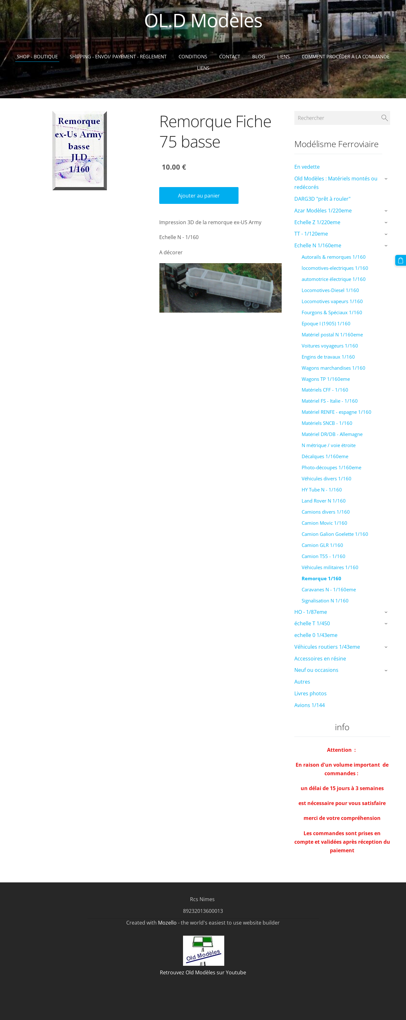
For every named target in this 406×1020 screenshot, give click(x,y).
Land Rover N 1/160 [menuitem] (324, 500)
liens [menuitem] (203, 68)
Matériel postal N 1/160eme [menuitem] (332, 334)
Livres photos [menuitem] (310, 693)
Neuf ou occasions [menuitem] (316, 669)
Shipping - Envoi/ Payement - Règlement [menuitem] (118, 56)
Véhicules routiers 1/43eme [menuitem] (327, 646)
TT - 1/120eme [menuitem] (311, 233)
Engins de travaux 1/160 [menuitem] (328, 357)
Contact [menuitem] (229, 56)
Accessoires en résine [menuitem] (320, 658)
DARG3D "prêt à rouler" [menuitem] (322, 198)
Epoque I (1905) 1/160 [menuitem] (326, 323)
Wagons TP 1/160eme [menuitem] (326, 379)
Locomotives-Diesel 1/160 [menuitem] (330, 290)
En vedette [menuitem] (307, 166)
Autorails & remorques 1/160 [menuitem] (334, 257)
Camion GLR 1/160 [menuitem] (322, 545)
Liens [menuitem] (283, 56)
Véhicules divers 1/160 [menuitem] (326, 478)
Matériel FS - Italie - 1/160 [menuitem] (330, 401)
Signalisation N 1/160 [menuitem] (325, 600)
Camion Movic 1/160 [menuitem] (324, 523)
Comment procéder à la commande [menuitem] (346, 56)
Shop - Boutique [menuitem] (37, 56)
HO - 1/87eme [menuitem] (310, 611)
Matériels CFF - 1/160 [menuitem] (325, 390)
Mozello (167, 922)
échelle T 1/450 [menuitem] (312, 623)
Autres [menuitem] (302, 681)
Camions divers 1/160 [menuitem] (326, 512)
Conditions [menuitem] (193, 56)
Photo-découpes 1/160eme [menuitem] (331, 467)
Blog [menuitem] (258, 56)
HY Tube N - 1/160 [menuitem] (322, 489)
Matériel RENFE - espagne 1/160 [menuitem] (336, 412)
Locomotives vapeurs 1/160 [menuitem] (332, 301)
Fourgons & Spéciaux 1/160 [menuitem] (332, 312)
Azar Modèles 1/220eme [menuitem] (323, 210)
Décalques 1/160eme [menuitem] (325, 456)
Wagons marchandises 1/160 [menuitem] (333, 368)
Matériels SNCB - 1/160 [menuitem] (327, 423)
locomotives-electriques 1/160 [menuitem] (335, 268)
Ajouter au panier (199, 195)
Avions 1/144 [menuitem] (309, 705)
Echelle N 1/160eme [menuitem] (317, 245)
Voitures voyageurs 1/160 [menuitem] (330, 345)
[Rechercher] (342, 118)
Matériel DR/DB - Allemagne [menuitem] (332, 434)
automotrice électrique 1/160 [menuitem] (334, 279)
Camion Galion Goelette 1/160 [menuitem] (335, 534)
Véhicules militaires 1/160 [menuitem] (330, 567)
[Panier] (400, 260)
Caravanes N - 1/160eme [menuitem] (329, 589)
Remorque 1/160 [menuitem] (321, 578)
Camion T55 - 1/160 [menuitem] (323, 556)
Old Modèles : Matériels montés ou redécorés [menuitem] (335, 183)
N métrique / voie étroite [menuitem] (329, 445)
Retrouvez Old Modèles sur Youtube (203, 972)
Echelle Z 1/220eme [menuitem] (317, 222)
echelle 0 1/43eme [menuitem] (315, 635)
